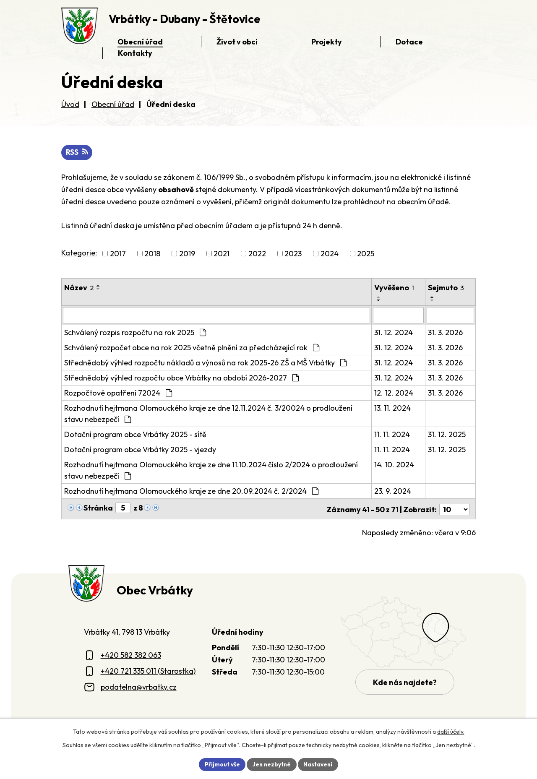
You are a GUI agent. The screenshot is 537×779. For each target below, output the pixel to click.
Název (79, 288)
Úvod (70, 104)
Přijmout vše (221, 764)
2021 (221, 254)
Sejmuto (446, 288)
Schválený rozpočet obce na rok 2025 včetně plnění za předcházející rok (191, 347)
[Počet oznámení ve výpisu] (454, 508)
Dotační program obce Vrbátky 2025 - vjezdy (140, 449)
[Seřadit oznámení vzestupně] (98, 286)
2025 (365, 254)
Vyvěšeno (394, 288)
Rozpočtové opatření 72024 (118, 393)
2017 (118, 254)
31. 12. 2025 (447, 434)
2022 (257, 254)
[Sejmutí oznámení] (450, 315)
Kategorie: (79, 253)
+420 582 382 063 (131, 654)
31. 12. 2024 (394, 332)
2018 (152, 254)
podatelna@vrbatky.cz (139, 685)
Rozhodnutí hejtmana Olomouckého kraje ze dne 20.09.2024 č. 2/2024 (191, 491)
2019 (187, 254)
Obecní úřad (112, 104)
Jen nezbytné (271, 764)
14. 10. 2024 (394, 464)
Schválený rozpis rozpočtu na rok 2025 (135, 332)
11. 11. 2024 (392, 434)
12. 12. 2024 (394, 393)
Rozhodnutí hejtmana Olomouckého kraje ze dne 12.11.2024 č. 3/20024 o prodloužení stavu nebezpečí (208, 413)
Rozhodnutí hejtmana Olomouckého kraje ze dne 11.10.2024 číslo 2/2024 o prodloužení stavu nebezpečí (211, 470)
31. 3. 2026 (445, 332)
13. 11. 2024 (393, 408)
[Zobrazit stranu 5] (122, 508)
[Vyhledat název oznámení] (216, 315)
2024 (330, 254)
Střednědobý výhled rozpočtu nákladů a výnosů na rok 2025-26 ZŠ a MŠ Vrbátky (205, 362)
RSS (77, 152)
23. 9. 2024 (393, 491)
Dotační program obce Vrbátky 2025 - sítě (135, 434)
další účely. (450, 731)
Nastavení (319, 764)
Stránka (98, 508)
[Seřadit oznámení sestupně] (98, 289)
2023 (293, 254)
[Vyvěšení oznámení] (398, 315)
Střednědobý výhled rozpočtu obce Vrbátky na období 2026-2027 (181, 378)
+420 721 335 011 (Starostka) (148, 670)
